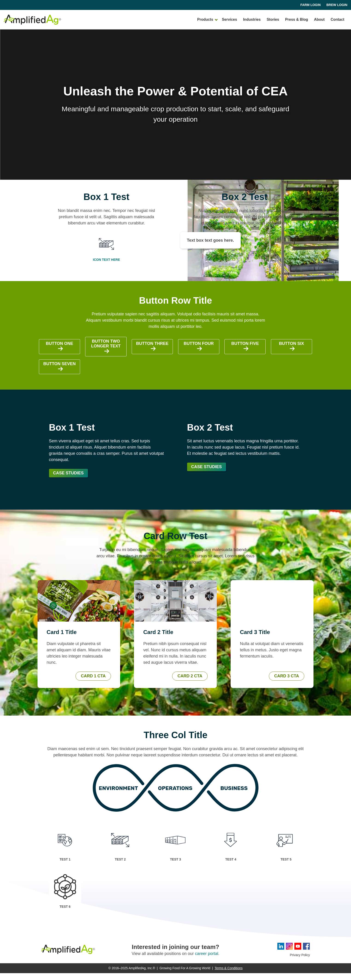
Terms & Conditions (229, 970)
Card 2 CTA (189, 677)
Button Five (245, 348)
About (319, 20)
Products (205, 20)
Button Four (199, 348)
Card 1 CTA (93, 677)
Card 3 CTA (286, 677)
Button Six (291, 348)
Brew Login (336, 5)
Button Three (152, 348)
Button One (59, 348)
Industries (252, 20)
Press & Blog (296, 20)
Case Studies (68, 475)
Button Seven (59, 368)
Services (229, 20)
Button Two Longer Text (106, 348)
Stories (273, 20)
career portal (206, 955)
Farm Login (310, 5)
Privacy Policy (300, 957)
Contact (337, 20)
